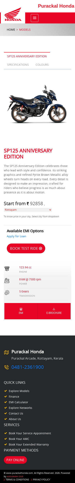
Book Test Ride (26, 248)
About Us (15, 419)
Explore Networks (20, 408)
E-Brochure (54, 311)
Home (11, 29)
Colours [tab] (42, 65)
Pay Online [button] (15, 460)
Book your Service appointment (30, 433)
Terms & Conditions (17, 479)
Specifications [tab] (18, 65)
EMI (21, 311)
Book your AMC (19, 439)
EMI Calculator (18, 402)
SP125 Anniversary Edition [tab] (27, 56)
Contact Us (16, 413)
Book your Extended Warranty (29, 444)
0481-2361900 (27, 367)
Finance (14, 396)
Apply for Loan (16, 236)
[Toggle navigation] (34, 18)
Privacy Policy (41, 479)
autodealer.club (15, 476)
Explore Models (19, 391)
